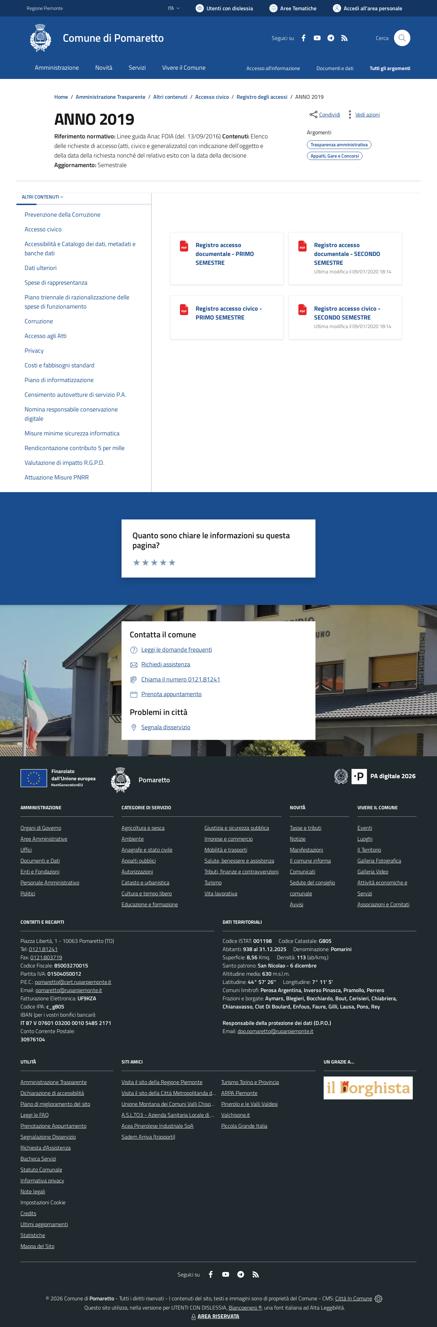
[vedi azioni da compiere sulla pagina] (362, 114)
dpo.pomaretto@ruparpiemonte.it (275, 1031)
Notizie (298, 839)
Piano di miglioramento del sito (55, 1104)
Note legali (32, 1191)
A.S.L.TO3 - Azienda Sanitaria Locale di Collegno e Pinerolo (188, 1115)
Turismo (213, 882)
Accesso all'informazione (273, 68)
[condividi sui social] (324, 114)
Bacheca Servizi (38, 1158)
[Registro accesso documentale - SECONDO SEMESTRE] (302, 245)
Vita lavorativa (221, 893)
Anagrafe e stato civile (147, 849)
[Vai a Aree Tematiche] (293, 8)
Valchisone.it (235, 1115)
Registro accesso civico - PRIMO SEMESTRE (229, 313)
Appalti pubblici (139, 860)
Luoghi (364, 839)
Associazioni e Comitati (383, 904)
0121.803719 (46, 957)
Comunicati (302, 871)
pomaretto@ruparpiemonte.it (69, 990)
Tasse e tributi (305, 828)
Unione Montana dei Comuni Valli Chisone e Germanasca (186, 1104)
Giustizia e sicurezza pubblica (237, 828)
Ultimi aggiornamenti (44, 1224)
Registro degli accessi (262, 97)
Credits (28, 1213)
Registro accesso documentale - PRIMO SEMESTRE (225, 253)
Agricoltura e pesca (143, 828)
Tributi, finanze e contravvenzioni (242, 871)
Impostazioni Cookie (43, 1202)
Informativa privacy (42, 1180)
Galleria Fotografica (379, 860)
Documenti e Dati (40, 860)
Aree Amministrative (43, 839)
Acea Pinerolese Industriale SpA (158, 1126)
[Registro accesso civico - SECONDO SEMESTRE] (302, 309)
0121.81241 (43, 949)
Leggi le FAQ (34, 1115)
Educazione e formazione (150, 904)
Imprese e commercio (229, 839)
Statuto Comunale (41, 1169)
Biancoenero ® (245, 1307)
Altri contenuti (170, 97)
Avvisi (296, 904)
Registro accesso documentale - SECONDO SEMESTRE (347, 253)
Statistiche (32, 1235)
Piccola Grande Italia (244, 1126)
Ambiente (133, 839)
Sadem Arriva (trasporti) (148, 1137)
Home (61, 97)
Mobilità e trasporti (226, 849)
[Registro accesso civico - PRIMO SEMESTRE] (184, 309)
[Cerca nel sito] (402, 38)
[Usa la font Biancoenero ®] (224, 8)
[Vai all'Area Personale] (367, 8)
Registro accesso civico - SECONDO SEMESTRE (347, 313)
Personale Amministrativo (49, 882)
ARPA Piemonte (239, 1093)
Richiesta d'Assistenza (45, 1147)
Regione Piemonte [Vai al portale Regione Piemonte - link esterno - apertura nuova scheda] (45, 8)
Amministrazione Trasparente (110, 97)
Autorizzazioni (137, 871)
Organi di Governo (40, 828)
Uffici (26, 849)
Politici (27, 893)
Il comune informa (310, 860)
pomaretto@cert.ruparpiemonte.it (73, 982)
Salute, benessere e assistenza (239, 860)
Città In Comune (353, 1298)
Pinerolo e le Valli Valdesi (249, 1104)
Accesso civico (212, 97)
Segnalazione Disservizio (48, 1137)
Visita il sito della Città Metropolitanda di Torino (175, 1093)
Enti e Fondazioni (39, 871)
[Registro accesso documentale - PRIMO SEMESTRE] (184, 245)
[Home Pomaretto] (95, 38)
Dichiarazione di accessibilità (52, 1093)
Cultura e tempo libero (147, 893)
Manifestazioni (306, 849)
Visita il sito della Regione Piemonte (162, 1082)
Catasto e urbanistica (145, 882)
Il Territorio (369, 849)
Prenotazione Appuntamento (53, 1126)
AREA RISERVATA (214, 1316)
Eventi (364, 828)
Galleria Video (372, 871)
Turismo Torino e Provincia (250, 1082)
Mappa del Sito (37, 1246)
